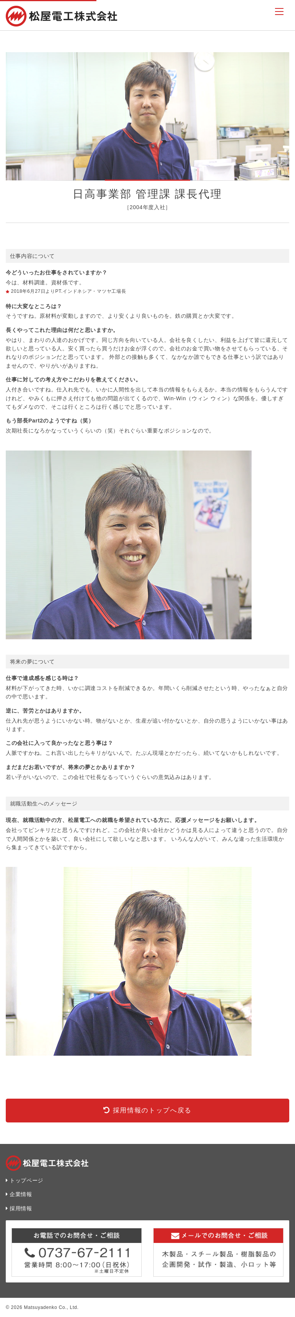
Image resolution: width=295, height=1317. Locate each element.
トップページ (26, 1180)
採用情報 (21, 1208)
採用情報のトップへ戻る (152, 1110)
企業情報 (21, 1194)
